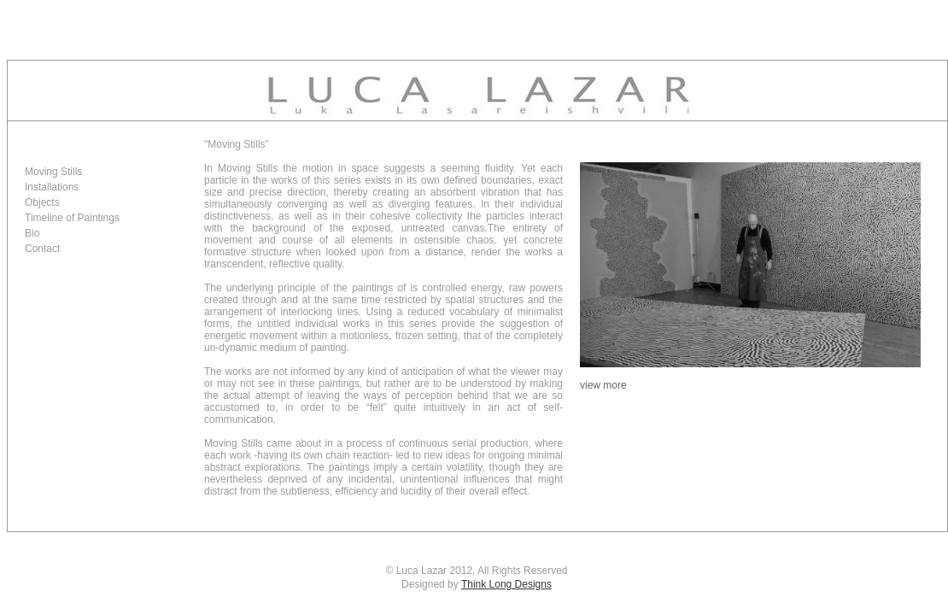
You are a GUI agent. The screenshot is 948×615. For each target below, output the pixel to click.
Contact (42, 249)
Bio (32, 233)
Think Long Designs (506, 584)
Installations (52, 187)
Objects (42, 202)
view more (603, 385)
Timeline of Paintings (72, 218)
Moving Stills (53, 172)
